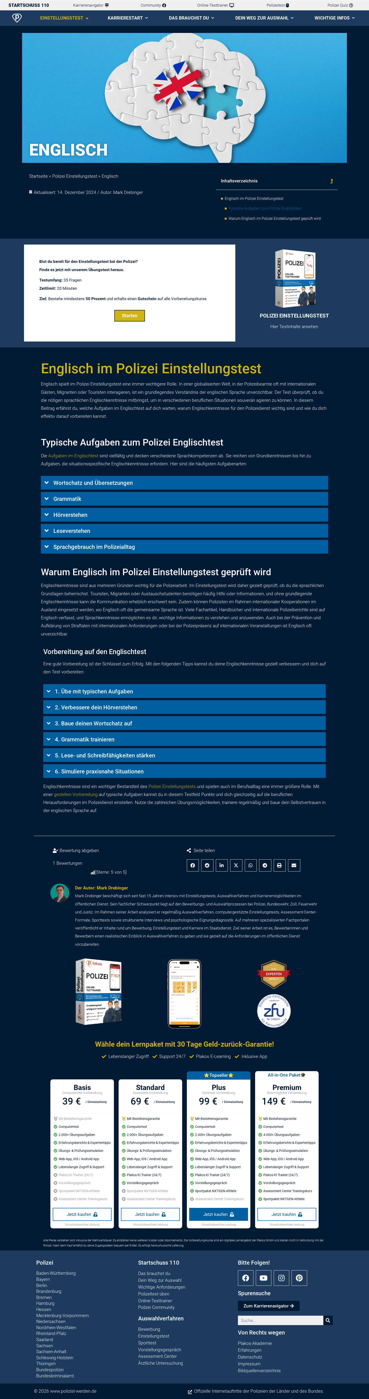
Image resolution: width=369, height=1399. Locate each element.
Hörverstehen (70, 515)
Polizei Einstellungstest (74, 176)
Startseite (38, 176)
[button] (331, 181)
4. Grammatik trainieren (84, 739)
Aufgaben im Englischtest (73, 455)
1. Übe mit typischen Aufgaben (94, 691)
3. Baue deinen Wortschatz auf (93, 723)
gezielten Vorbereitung (76, 794)
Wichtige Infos (335, 18)
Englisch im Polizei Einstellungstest (254, 198)
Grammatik (67, 499)
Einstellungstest (64, 18)
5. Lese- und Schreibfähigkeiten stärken (105, 755)
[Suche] (328, 1320)
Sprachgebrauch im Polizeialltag (94, 547)
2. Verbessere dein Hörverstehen (96, 707)
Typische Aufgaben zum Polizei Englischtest (265, 208)
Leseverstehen (71, 531)
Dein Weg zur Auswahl (264, 18)
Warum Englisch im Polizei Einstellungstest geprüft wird (275, 218)
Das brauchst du (191, 18)
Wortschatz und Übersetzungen (93, 483)
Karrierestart (128, 18)
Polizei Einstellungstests (172, 786)
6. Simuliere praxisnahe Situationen (99, 771)
